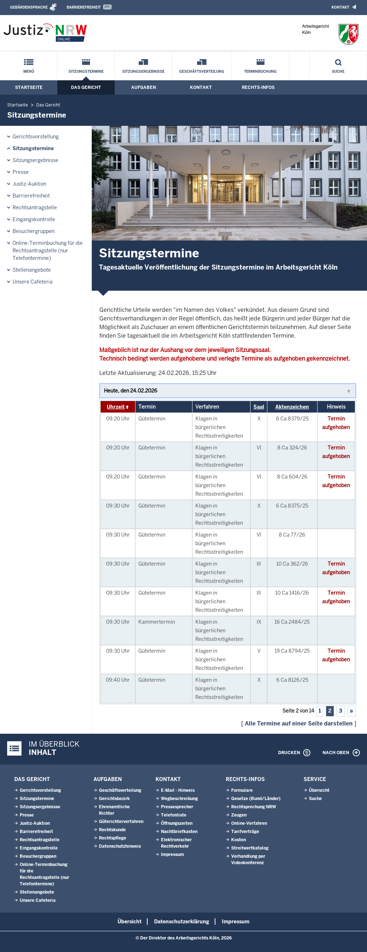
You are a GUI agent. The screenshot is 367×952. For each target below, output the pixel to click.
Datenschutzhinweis (120, 846)
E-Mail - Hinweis (178, 790)
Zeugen (239, 815)
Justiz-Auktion (29, 184)
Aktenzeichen (292, 407)
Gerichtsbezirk (114, 798)
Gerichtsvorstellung (36, 136)
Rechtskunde (112, 830)
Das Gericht (86, 87)
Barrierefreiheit (84, 7)
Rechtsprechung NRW (253, 807)
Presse (21, 172)
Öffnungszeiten (176, 823)
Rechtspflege (112, 838)
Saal (258, 407)
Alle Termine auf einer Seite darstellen (299, 723)
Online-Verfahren (249, 823)
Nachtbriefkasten (179, 831)
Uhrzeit (116, 407)
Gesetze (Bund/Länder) (256, 798)
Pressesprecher (177, 807)
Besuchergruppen (33, 231)
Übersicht (319, 790)
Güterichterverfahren (121, 821)
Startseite (29, 87)
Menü (28, 71)
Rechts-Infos (258, 87)
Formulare (242, 790)
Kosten (238, 840)
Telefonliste (173, 815)
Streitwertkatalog (249, 848)
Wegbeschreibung (179, 798)
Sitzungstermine (86, 71)
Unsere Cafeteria (33, 282)
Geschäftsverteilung (201, 71)
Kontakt (340, 7)
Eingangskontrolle (34, 219)
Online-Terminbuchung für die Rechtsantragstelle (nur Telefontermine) (48, 250)
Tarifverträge (245, 831)
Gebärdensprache (29, 7)
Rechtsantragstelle (35, 207)
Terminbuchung (260, 71)
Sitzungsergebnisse (143, 71)
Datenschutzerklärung (181, 921)
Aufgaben (143, 87)
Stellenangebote (32, 270)
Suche (338, 71)
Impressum (172, 854)
